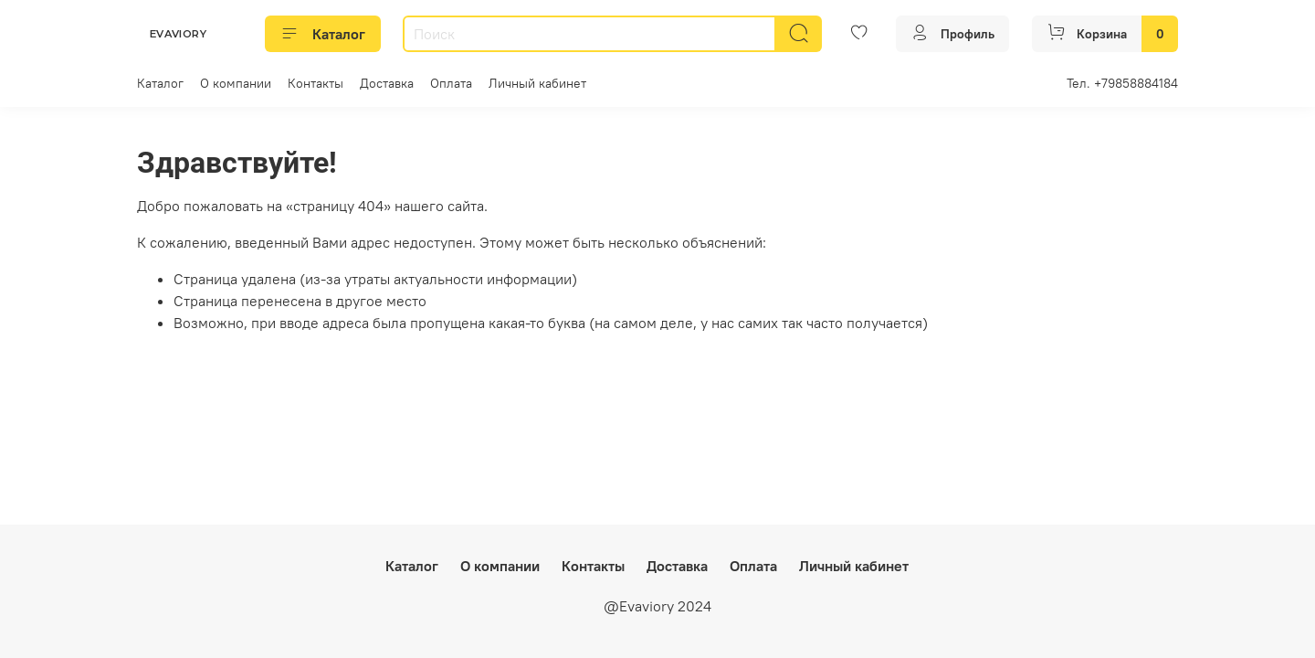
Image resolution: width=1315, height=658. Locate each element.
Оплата (451, 83)
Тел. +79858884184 (1122, 83)
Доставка (387, 83)
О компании (235, 83)
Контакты (315, 83)
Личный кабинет (537, 83)
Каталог (322, 34)
